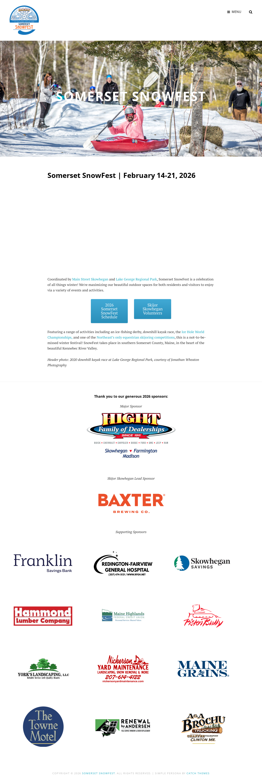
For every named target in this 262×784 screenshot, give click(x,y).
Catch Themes (198, 773)
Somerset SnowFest (98, 773)
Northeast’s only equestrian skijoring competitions (136, 337)
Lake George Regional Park (137, 279)
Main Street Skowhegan (90, 279)
